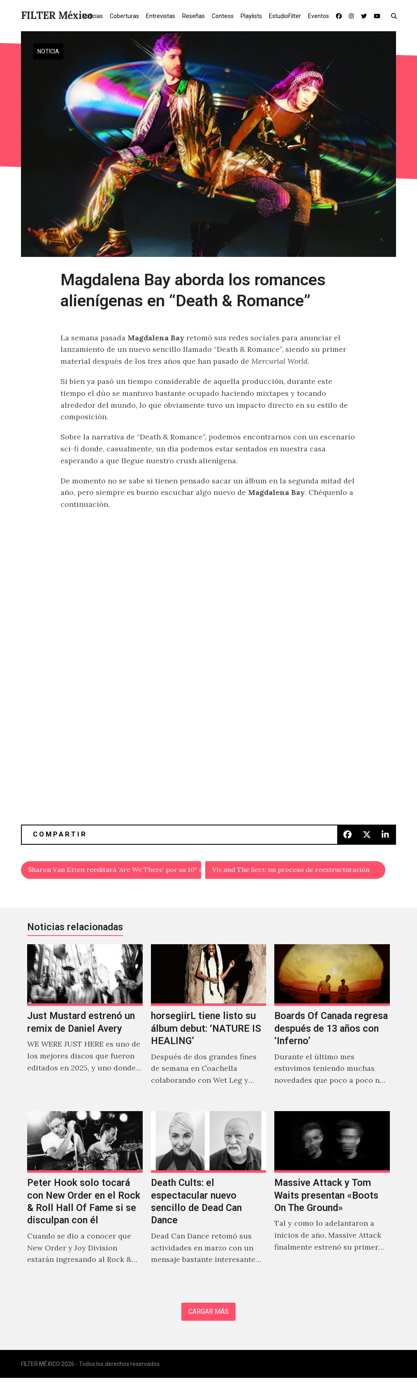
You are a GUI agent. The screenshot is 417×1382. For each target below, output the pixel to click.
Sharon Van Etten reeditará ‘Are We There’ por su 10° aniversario (115, 870)
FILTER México (57, 15)
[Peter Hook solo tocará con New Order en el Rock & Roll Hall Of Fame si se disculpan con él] (85, 1198)
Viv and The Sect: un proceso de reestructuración (299, 870)
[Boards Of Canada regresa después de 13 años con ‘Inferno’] (332, 1025)
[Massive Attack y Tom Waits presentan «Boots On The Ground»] (332, 1198)
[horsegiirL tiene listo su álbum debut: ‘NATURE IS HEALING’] (208, 1025)
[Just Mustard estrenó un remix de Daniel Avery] (85, 1025)
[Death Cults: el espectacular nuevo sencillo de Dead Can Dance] (208, 1198)
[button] (395, 15)
